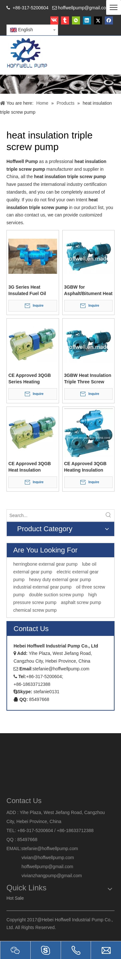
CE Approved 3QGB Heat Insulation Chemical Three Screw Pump (32, 467)
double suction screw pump (56, 594)
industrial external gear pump (42, 587)
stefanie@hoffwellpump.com (50, 848)
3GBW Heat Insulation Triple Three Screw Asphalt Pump (87, 379)
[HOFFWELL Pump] (27, 53)
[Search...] (55, 515)
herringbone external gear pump (45, 564)
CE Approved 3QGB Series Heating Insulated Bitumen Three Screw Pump (29, 379)
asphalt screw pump (81, 602)
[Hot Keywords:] (108, 515)
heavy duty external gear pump (60, 579)
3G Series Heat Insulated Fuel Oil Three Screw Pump (28, 290)
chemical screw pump (35, 609)
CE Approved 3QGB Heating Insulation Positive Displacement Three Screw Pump (88, 467)
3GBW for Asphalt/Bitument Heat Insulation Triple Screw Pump (88, 290)
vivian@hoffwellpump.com (40, 857)
